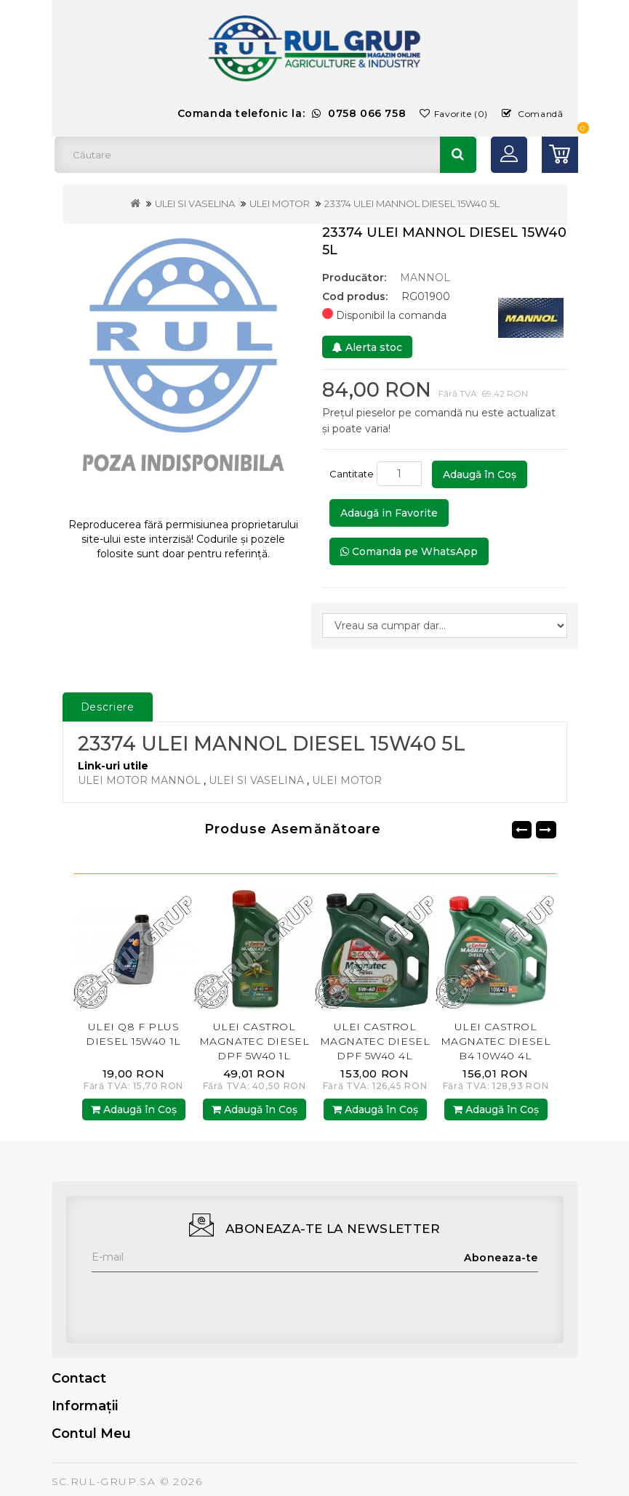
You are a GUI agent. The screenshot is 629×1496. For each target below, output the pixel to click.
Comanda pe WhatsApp (409, 551)
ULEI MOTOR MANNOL (139, 780)
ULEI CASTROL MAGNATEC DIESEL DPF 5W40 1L (254, 1041)
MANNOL (425, 277)
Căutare (458, 155)
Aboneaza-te (501, 1257)
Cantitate (351, 474)
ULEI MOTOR (279, 203)
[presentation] (202, 1300)
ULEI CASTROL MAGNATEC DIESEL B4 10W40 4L (495, 1041)
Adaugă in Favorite (389, 512)
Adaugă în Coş (479, 474)
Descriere (108, 706)
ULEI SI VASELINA (195, 203)
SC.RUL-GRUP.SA (104, 1481)
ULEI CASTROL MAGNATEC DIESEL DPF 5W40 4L (375, 1041)
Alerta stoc (367, 347)
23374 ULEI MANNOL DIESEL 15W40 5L (412, 203)
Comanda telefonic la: (291, 113)
